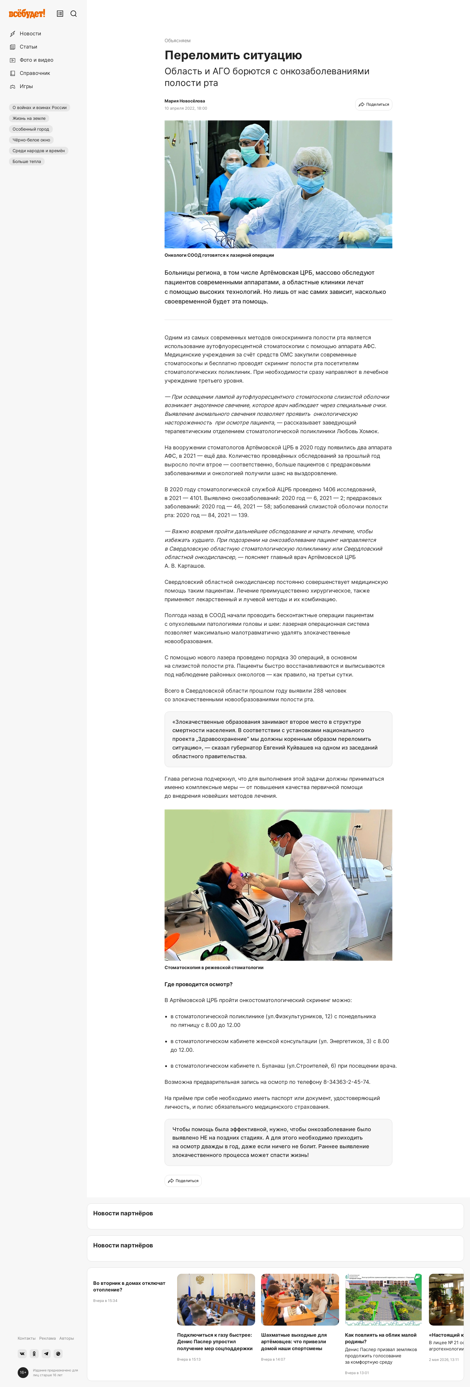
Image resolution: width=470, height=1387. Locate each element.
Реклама (47, 1338)
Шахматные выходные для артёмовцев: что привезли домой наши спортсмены (294, 1341)
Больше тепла (27, 161)
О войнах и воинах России (40, 107)
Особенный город (31, 129)
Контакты (27, 1338)
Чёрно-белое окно (31, 139)
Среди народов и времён (39, 150)
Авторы (66, 1338)
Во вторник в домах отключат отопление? (129, 1286)
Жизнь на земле (29, 118)
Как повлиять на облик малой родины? (381, 1338)
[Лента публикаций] (59, 13)
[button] (278, 184)
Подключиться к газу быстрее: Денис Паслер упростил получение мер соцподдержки (215, 1341)
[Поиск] (73, 13)
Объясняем (178, 40)
